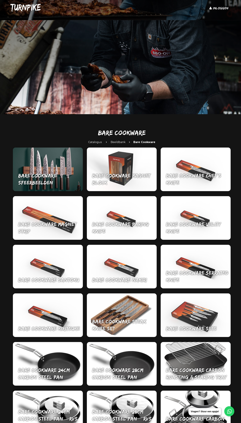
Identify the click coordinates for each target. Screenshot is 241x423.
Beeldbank (118, 142)
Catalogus (95, 142)
